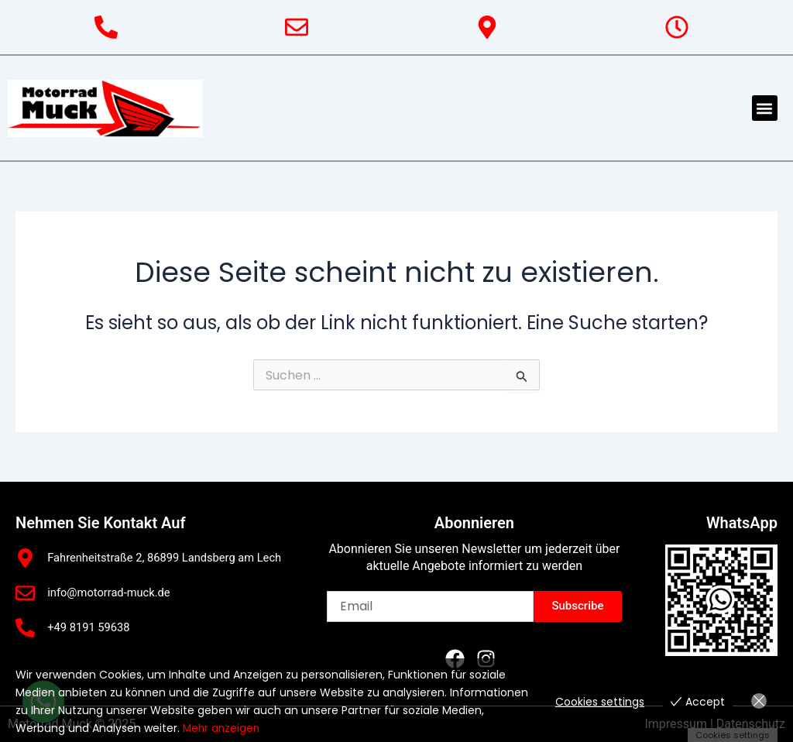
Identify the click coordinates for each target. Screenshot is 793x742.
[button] (765, 108)
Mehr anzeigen (223, 729)
